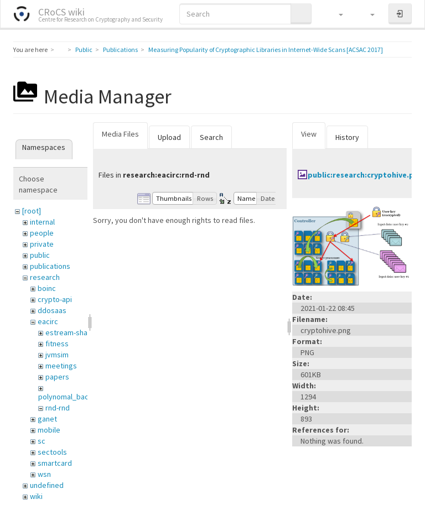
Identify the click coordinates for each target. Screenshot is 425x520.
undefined (47, 485)
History (347, 137)
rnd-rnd (57, 408)
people (42, 233)
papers (57, 377)
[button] (335, 14)
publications (50, 266)
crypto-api (55, 299)
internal (42, 222)
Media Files (120, 134)
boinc (47, 288)
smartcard (55, 463)
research (45, 277)
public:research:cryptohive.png (365, 175)
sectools (52, 452)
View (309, 134)
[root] (31, 211)
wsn (44, 474)
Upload (169, 137)
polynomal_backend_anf (79, 397)
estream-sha (66, 332)
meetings (61, 366)
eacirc (48, 321)
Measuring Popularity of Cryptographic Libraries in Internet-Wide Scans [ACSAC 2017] (265, 49)
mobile (49, 430)
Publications (120, 49)
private (42, 244)
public (40, 255)
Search (211, 137)
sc (41, 441)
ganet (47, 419)
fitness (57, 344)
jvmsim (57, 355)
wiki (36, 496)
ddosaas (52, 310)
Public (83, 49)
